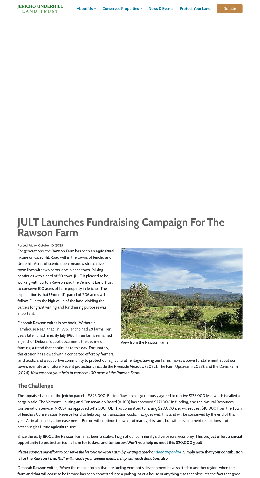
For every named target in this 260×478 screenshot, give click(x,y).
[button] (86, 8)
